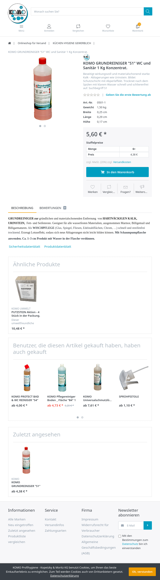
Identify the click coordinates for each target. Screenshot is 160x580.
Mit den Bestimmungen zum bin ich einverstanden (135, 542)
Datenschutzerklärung (64, 575)
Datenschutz (130, 544)
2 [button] (45, 126)
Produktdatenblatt (57, 247)
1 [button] (40, 126)
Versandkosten (122, 162)
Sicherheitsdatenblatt (25, 247)
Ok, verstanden (142, 572)
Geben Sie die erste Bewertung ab (128, 95)
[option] (42, 88)
